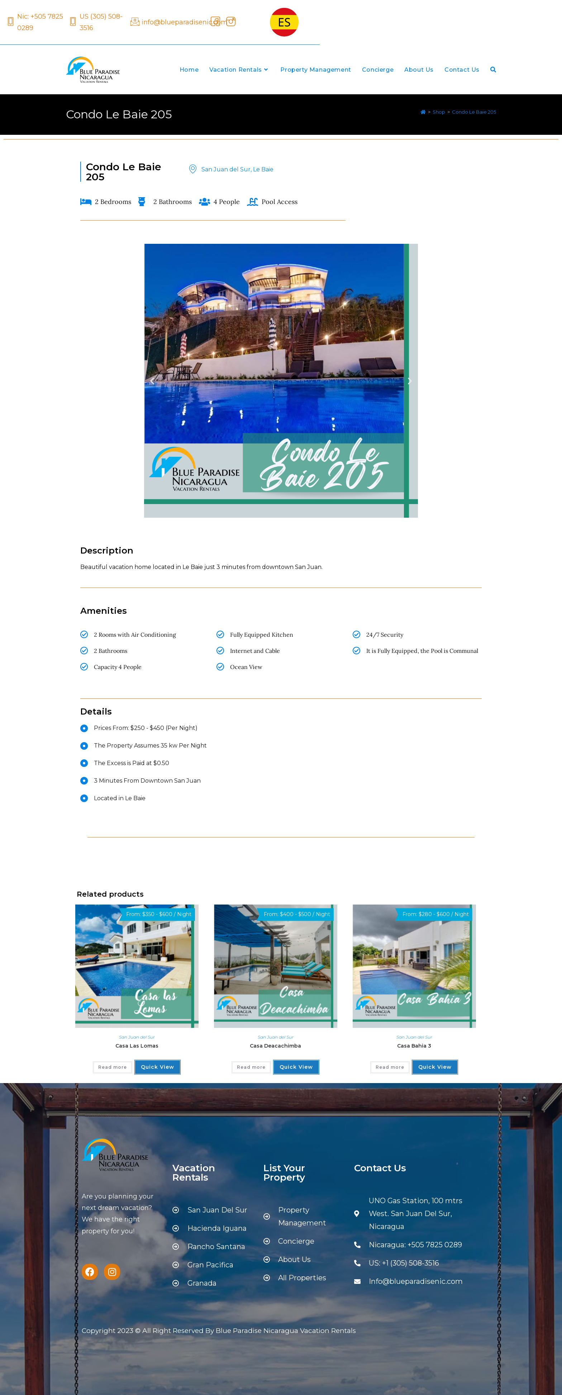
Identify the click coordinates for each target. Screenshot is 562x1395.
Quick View (157, 1067)
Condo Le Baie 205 (474, 112)
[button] (152, 380)
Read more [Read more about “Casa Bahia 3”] (390, 1067)
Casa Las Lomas (136, 1046)
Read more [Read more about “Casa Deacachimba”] (251, 1067)
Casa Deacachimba (275, 1046)
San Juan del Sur (137, 1037)
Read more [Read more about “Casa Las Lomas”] (112, 1067)
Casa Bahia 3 (414, 1046)
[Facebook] (214, 22)
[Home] (423, 112)
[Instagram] (229, 22)
